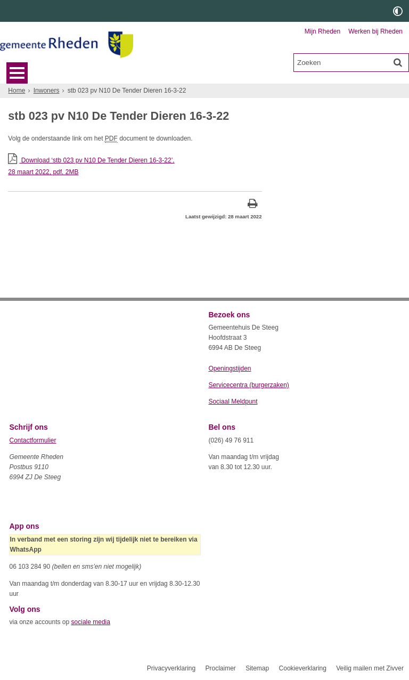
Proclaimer (220, 668)
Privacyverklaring (171, 668)
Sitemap (257, 668)
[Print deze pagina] (252, 204)
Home (16, 90)
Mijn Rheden (322, 31)
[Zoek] (398, 62)
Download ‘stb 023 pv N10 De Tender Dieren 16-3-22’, (134, 167)
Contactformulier (32, 440)
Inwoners (47, 90)
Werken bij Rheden (375, 31)
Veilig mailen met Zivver (370, 668)
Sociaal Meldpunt (232, 401)
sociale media (90, 622)
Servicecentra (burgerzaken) (248, 385)
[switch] (398, 11)
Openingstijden (229, 368)
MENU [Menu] (17, 73)
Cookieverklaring (302, 668)
